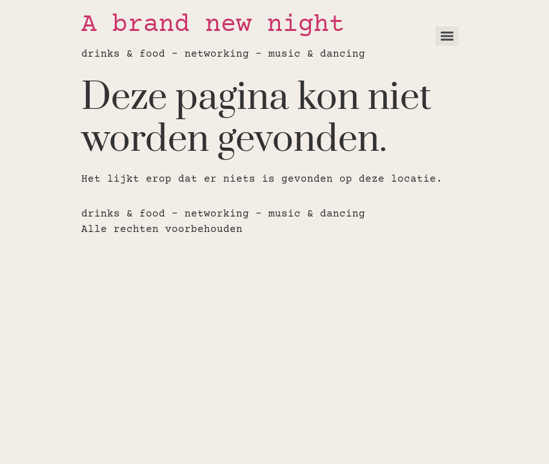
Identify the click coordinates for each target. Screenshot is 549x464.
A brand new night (212, 25)
